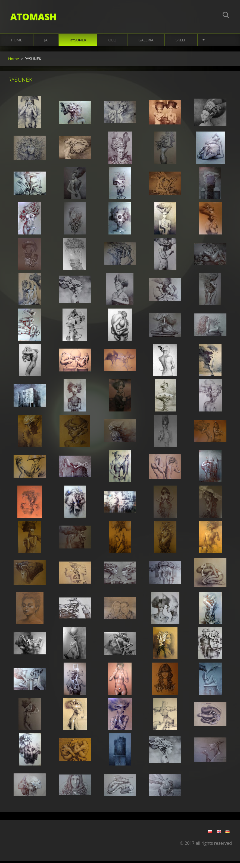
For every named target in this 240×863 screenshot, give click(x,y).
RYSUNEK (78, 41)
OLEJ (112, 41)
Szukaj (226, 16)
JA (46, 41)
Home (16, 41)
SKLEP (181, 41)
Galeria (146, 41)
